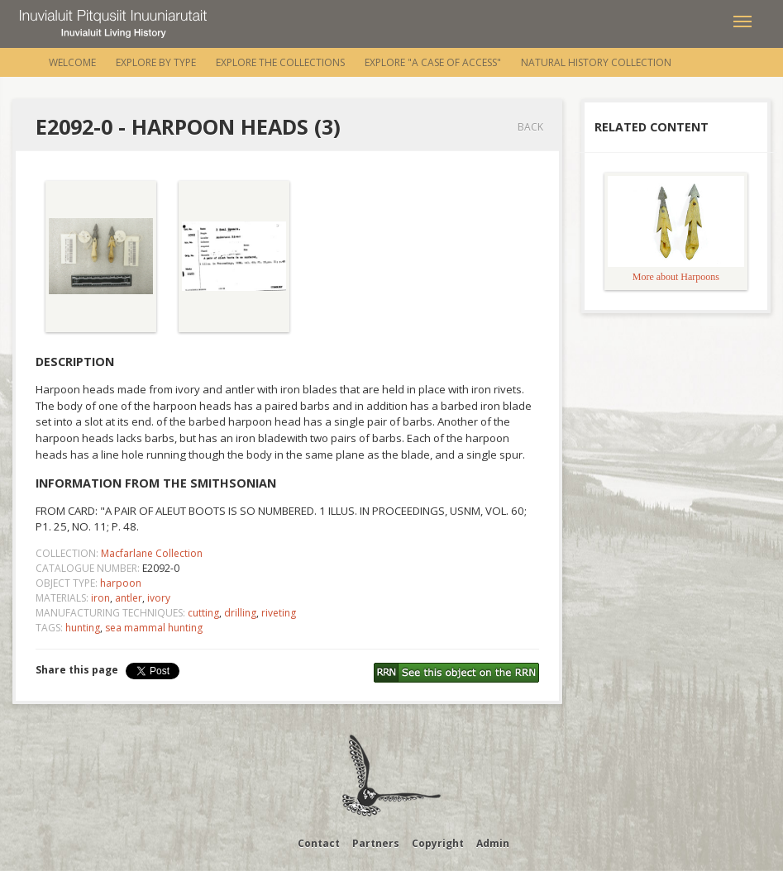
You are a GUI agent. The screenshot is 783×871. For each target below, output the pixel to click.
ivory (158, 598)
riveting (278, 613)
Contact (319, 843)
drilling (240, 613)
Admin (492, 843)
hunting (82, 628)
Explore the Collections (280, 62)
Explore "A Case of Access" (433, 62)
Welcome (72, 62)
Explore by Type (156, 62)
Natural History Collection (596, 62)
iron (100, 598)
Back (530, 127)
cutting (203, 613)
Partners (375, 843)
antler (128, 598)
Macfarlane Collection (152, 553)
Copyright (438, 843)
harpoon (120, 583)
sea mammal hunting (154, 628)
